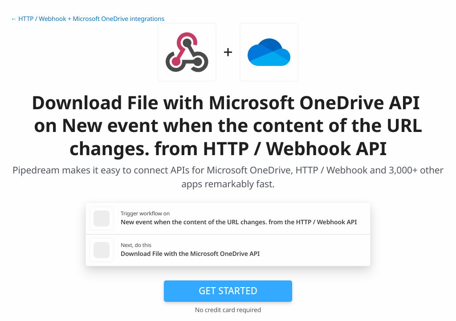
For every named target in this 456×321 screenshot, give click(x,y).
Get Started (228, 290)
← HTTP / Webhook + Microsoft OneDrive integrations (87, 19)
